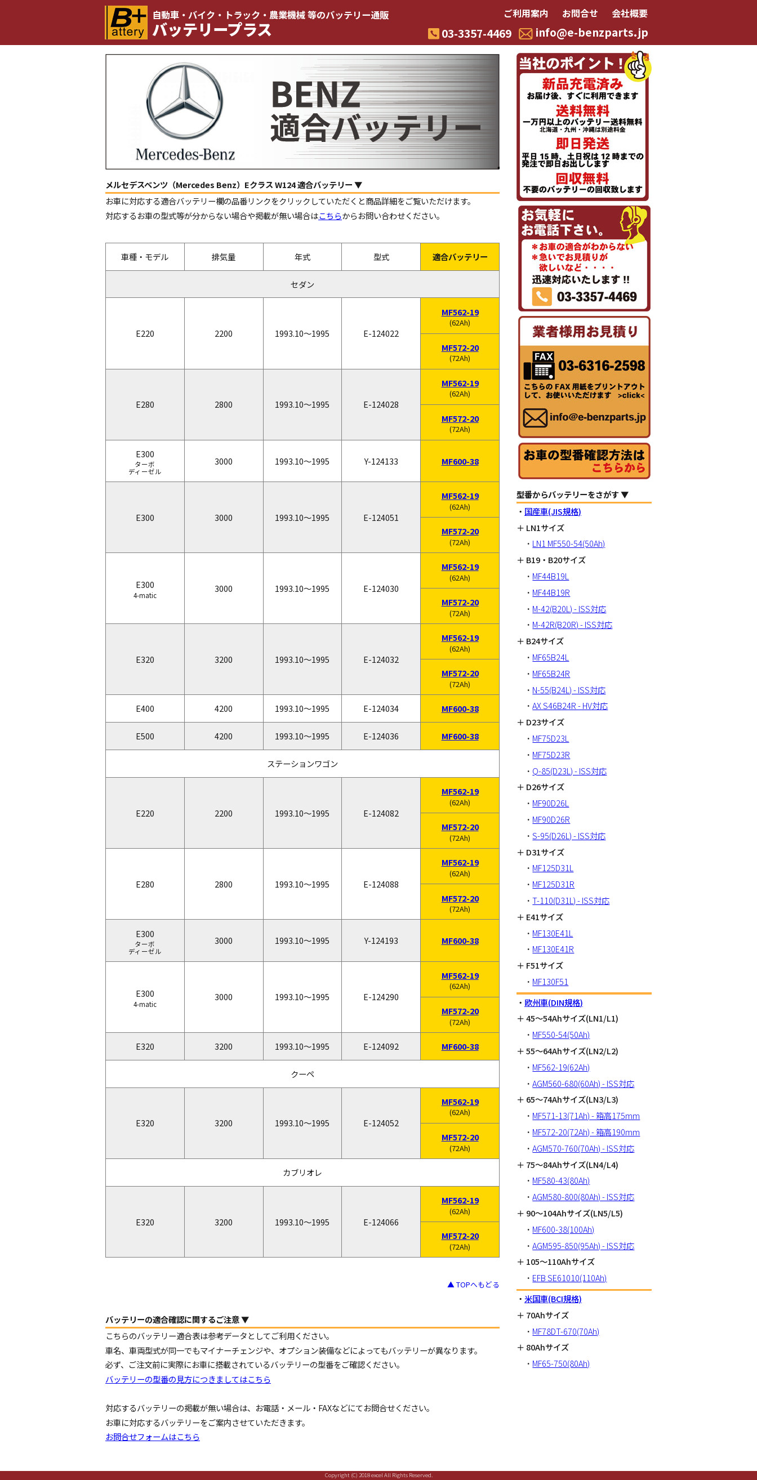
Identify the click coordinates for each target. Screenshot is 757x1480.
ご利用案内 (526, 13)
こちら (330, 215)
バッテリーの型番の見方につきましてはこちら (188, 1379)
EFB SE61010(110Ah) (569, 1277)
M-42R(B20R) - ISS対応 (572, 624)
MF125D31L (552, 867)
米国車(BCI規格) (553, 1298)
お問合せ (580, 13)
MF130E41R (553, 949)
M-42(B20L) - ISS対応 (569, 608)
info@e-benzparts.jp (591, 32)
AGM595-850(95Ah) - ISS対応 (583, 1245)
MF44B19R (551, 592)
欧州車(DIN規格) (553, 1002)
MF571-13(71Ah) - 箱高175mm (586, 1115)
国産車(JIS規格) (552, 511)
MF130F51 (550, 981)
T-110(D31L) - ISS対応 (570, 900)
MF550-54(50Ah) (561, 1034)
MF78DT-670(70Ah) (565, 1331)
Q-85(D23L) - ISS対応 (569, 771)
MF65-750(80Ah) (561, 1363)
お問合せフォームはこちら (152, 1436)
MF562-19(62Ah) (561, 1067)
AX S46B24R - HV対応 (570, 705)
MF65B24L (550, 657)
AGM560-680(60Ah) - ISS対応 (583, 1083)
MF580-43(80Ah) (561, 1180)
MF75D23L (550, 738)
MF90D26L (550, 803)
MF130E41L (552, 933)
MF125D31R (553, 884)
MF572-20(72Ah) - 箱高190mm (586, 1132)
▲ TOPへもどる (473, 1284)
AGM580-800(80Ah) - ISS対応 (583, 1196)
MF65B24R (551, 673)
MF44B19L (550, 576)
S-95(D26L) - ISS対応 (568, 835)
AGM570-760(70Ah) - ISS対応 (583, 1148)
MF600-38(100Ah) (563, 1229)
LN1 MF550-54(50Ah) (568, 543)
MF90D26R (551, 819)
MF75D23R (551, 754)
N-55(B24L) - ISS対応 (568, 690)
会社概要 (630, 13)
